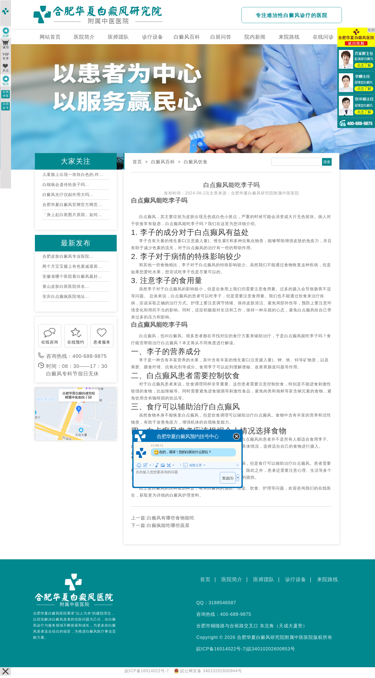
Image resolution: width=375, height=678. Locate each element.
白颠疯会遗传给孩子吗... (65, 184)
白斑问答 (220, 37)
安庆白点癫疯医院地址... (65, 296)
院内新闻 (255, 37)
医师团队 (118, 37)
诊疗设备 (152, 37)
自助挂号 (6, 106)
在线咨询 (49, 342)
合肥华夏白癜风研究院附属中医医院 (265, 193)
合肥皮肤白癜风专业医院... (67, 256)
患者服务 (101, 342)
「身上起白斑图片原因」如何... (72, 215)
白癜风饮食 (196, 161)
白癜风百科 (187, 37)
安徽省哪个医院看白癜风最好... (72, 276)
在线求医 (6, 94)
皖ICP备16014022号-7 (220, 648)
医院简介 (84, 37)
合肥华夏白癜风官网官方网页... (72, 204)
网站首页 (50, 37)
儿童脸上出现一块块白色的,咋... (72, 174)
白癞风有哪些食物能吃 (171, 517)
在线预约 (75, 342)
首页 (137, 161)
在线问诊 (323, 37)
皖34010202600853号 (271, 648)
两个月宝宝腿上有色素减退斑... (72, 266)
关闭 (371, 30)
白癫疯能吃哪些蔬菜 (168, 525)
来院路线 (289, 37)
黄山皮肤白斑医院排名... (65, 286)
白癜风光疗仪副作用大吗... (67, 194)
